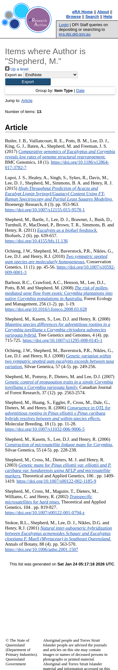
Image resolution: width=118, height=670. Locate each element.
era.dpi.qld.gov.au (75, 34)
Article (27, 100)
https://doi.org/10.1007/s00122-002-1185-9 (56, 481)
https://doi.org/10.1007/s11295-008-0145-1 (62, 340)
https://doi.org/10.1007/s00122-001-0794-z (45, 512)
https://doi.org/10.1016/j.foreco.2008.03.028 (46, 309)
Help (108, 16)
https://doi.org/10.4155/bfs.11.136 (36, 240)
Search (92, 16)
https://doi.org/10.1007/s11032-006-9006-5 (45, 429)
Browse (73, 16)
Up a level (16, 69)
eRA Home (82, 11)
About (103, 11)
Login (64, 24)
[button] (28, 81)
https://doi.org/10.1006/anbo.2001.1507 (41, 549)
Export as (13, 74)
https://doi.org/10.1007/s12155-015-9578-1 (45, 209)
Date (80, 90)
